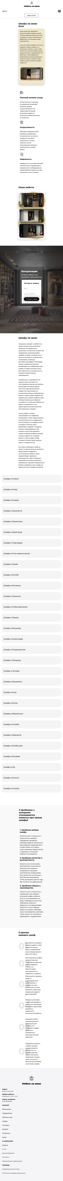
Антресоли (6, 1133)
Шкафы (5, 1121)
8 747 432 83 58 (6, 1101)
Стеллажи (5, 1125)
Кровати (5, 1129)
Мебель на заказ (31, 1083)
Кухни (4, 1137)
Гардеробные (7, 1113)
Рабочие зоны (7, 1117)
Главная (5, 1145)
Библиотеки (6, 1109)
